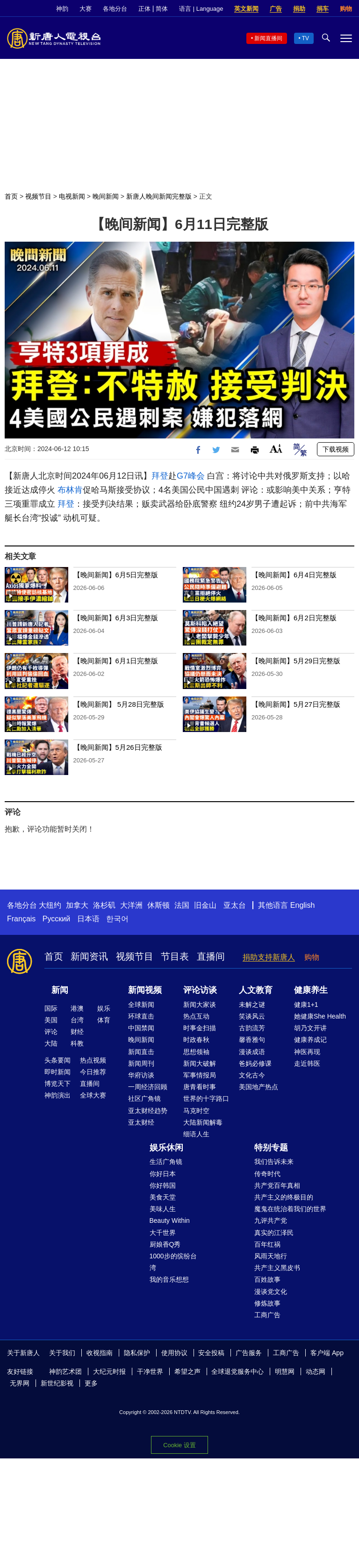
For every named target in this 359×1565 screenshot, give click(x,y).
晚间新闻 (106, 196)
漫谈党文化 (270, 1291)
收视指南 (99, 1353)
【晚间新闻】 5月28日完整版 (118, 704)
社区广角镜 (144, 1098)
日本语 (88, 919)
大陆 (50, 1043)
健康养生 (311, 990)
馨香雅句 (252, 1039)
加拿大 (77, 905)
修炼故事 (267, 1303)
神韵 (62, 8)
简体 (162, 8)
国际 (50, 1008)
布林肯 (70, 490)
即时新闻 (57, 1072)
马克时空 (196, 1110)
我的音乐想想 (169, 1279)
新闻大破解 (199, 1063)
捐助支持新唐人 (269, 957)
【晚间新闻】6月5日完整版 (115, 575)
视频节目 (38, 196)
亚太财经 (141, 1122)
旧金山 (205, 905)
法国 (181, 905)
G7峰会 (191, 476)
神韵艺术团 (65, 1371)
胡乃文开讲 (310, 1028)
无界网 (19, 1383)
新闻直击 (141, 1051)
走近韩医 (307, 1063)
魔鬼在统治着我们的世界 (290, 1209)
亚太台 (234, 905)
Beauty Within (170, 1220)
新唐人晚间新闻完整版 (159, 196)
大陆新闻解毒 (203, 1122)
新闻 (59, 990)
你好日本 (163, 1173)
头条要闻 (57, 1060)
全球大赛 (93, 1095)
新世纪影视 (57, 1383)
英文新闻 (246, 8)
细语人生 (196, 1134)
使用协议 (174, 1353)
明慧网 (284, 1371)
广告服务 (249, 1353)
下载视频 (336, 449)
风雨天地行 (270, 1256)
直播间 (211, 956)
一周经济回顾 (147, 1087)
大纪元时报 (109, 1371)
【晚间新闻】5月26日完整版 (117, 747)
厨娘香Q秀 (165, 1244)
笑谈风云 (252, 1016)
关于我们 (62, 1353)
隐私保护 (137, 1353)
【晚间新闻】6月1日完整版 (115, 661)
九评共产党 (270, 1220)
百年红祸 (267, 1244)
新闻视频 (145, 990)
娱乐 (103, 1008)
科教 (77, 1043)
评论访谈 (200, 990)
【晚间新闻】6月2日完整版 (294, 618)
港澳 (77, 1008)
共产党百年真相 (277, 1185)
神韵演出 (57, 1095)
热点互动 (196, 1016)
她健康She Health (320, 1016)
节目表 (175, 956)
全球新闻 (141, 1004)
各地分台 (115, 8)
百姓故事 (267, 1279)
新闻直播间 (268, 38)
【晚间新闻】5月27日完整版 (295, 704)
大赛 (85, 8)
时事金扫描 (199, 1028)
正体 (144, 8)
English (302, 905)
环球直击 (141, 1016)
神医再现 (307, 1051)
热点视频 (93, 1060)
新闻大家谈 (199, 1004)
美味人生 (163, 1209)
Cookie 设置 (179, 1445)
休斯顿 (158, 905)
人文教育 (256, 990)
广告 (276, 8)
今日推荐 (93, 1072)
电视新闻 (72, 196)
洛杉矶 (104, 905)
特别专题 (271, 1147)
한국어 (117, 919)
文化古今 (252, 1075)
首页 (11, 196)
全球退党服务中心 (237, 1371)
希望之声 (187, 1371)
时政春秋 (196, 1039)
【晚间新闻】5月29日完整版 (295, 661)
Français (21, 919)
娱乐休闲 (166, 1147)
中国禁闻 (141, 1028)
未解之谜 (252, 1004)
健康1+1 (306, 1004)
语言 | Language (201, 8)
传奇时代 (267, 1173)
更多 (91, 1383)
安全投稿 (211, 1353)
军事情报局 (199, 1075)
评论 (50, 1031)
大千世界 (163, 1232)
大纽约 (50, 905)
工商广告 (267, 1315)
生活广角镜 (166, 1161)
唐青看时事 (199, 1087)
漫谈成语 (252, 1051)
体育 (103, 1020)
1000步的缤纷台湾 (173, 1261)
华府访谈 (141, 1075)
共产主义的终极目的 (283, 1197)
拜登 (159, 476)
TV (305, 38)
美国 (50, 1020)
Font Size (276, 448)
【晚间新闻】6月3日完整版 (115, 618)
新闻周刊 (141, 1063)
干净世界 (150, 1371)
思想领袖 (196, 1051)
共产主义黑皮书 (277, 1267)
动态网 (315, 1371)
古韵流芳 (252, 1028)
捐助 (299, 8)
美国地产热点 (258, 1087)
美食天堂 (163, 1197)
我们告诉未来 (274, 1161)
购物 (346, 8)
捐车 (322, 8)
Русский (56, 919)
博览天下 (57, 1083)
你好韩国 (163, 1185)
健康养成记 (310, 1039)
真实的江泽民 (274, 1232)
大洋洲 (131, 905)
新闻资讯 (89, 956)
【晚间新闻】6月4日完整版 (294, 575)
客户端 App (327, 1353)
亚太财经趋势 (147, 1110)
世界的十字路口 (206, 1098)
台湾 (77, 1020)
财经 (77, 1031)
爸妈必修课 (255, 1063)
